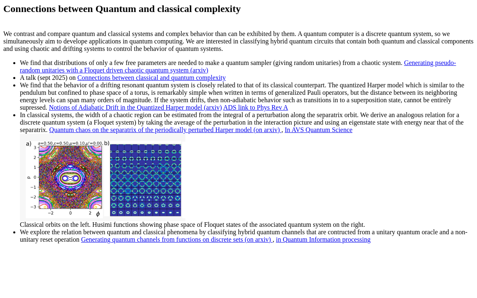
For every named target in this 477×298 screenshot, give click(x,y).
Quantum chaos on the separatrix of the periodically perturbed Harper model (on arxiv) (165, 129)
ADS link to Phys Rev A (255, 107)
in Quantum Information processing (323, 239)
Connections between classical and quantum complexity (151, 77)
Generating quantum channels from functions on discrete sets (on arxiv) (177, 239)
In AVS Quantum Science (318, 129)
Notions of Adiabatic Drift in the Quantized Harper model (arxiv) (135, 107)
